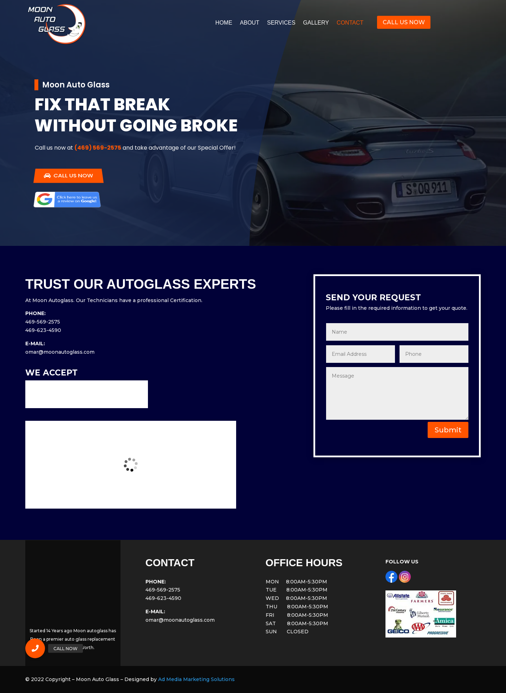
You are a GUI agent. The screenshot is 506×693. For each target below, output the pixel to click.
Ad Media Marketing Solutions (196, 679)
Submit (448, 430)
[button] (35, 648)
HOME (223, 23)
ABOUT (249, 23)
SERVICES (281, 23)
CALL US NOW (404, 22)
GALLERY (316, 23)
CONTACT (350, 23)
